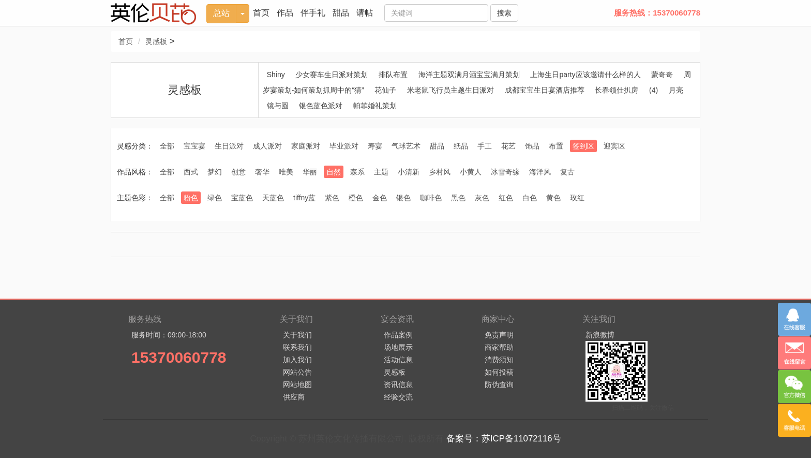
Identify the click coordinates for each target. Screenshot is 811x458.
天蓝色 (273, 198)
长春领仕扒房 (616, 90)
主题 (381, 172)
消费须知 (499, 360)
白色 (529, 198)
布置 (556, 146)
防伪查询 (499, 384)
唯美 (286, 172)
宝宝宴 (194, 146)
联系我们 (297, 347)
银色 (403, 198)
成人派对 (267, 146)
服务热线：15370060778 (657, 12)
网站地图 (297, 384)
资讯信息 (398, 384)
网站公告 (297, 372)
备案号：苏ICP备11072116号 (503, 439)
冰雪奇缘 (505, 172)
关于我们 (297, 335)
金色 (379, 198)
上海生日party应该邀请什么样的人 (585, 74)
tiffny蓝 (304, 198)
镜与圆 (278, 105)
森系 (357, 172)
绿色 (214, 198)
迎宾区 (614, 146)
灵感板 (156, 41)
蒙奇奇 (662, 74)
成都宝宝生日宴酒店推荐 (544, 90)
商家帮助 (499, 347)
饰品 (532, 146)
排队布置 (393, 74)
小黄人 (471, 172)
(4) (653, 90)
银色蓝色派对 (320, 105)
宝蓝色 (242, 198)
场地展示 (398, 347)
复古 (567, 172)
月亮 (676, 90)
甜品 (341, 12)
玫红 (577, 198)
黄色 (553, 198)
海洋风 (540, 172)
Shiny (276, 74)
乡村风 (439, 172)
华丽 (310, 172)
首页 (261, 12)
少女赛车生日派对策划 (331, 74)
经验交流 (398, 397)
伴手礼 (313, 12)
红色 (506, 198)
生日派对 (229, 146)
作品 (285, 12)
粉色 (191, 198)
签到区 (583, 146)
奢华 (262, 172)
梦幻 (214, 172)
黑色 (458, 198)
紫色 (332, 198)
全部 (167, 146)
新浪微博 (599, 335)
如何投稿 (499, 372)
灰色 (482, 198)
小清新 (408, 172)
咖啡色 (431, 198)
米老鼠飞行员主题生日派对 (450, 90)
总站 (221, 13)
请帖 (364, 12)
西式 (191, 172)
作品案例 (398, 335)
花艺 (508, 146)
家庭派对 (305, 146)
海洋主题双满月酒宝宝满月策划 (469, 74)
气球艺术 (406, 146)
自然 (333, 172)
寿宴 (375, 146)
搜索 (504, 13)
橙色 (356, 198)
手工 (484, 146)
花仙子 (385, 90)
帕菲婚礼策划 (375, 105)
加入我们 (297, 360)
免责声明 (499, 335)
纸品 (461, 146)
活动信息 (398, 360)
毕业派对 (343, 146)
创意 (238, 172)
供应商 (294, 397)
